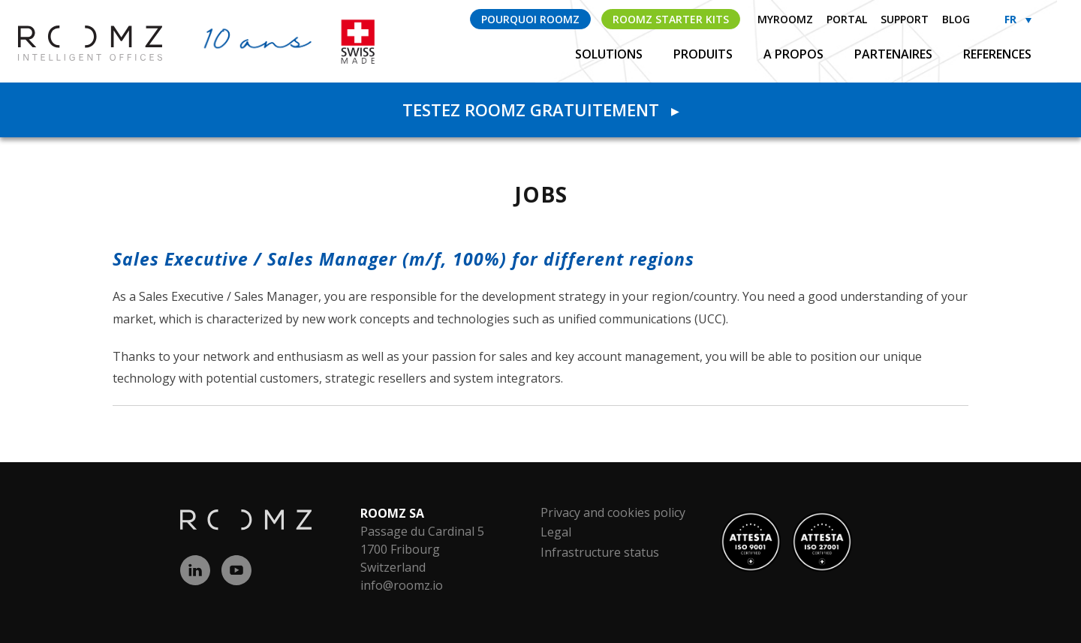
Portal (847, 19)
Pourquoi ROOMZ (530, 19)
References (997, 54)
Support (905, 19)
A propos (795, 54)
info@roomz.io (401, 585)
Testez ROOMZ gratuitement (540, 109)
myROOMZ (785, 19)
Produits (704, 54)
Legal (555, 532)
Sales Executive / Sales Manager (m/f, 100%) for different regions (403, 259)
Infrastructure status (599, 552)
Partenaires (894, 54)
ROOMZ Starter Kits (671, 19)
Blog (956, 19)
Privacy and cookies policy (612, 512)
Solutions (610, 54)
